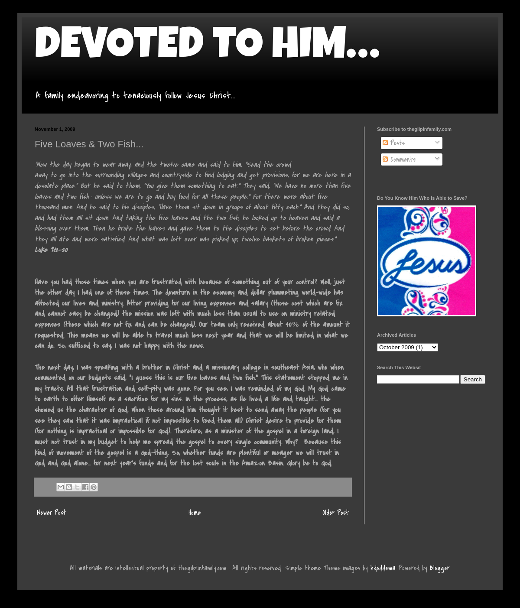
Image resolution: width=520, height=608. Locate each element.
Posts (394, 143)
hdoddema (382, 568)
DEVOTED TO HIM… (207, 48)
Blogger (439, 568)
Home (194, 512)
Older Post (335, 512)
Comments (399, 159)
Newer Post (51, 512)
